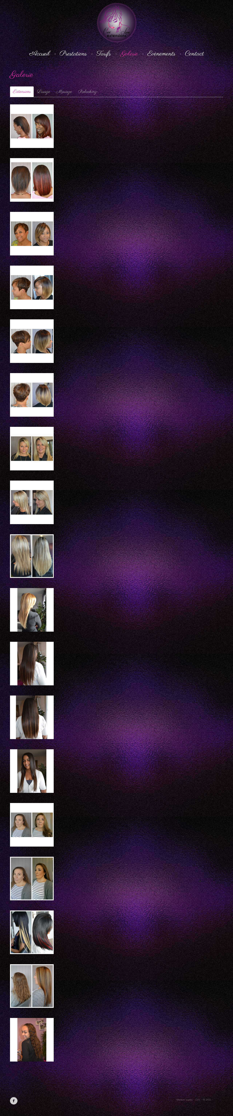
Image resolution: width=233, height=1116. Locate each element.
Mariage (64, 91)
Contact (194, 54)
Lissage (43, 91)
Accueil (39, 54)
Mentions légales (185, 1099)
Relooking (87, 91)
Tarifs (103, 54)
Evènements (161, 54)
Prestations (73, 54)
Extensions (22, 91)
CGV (198, 1099)
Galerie (129, 54)
